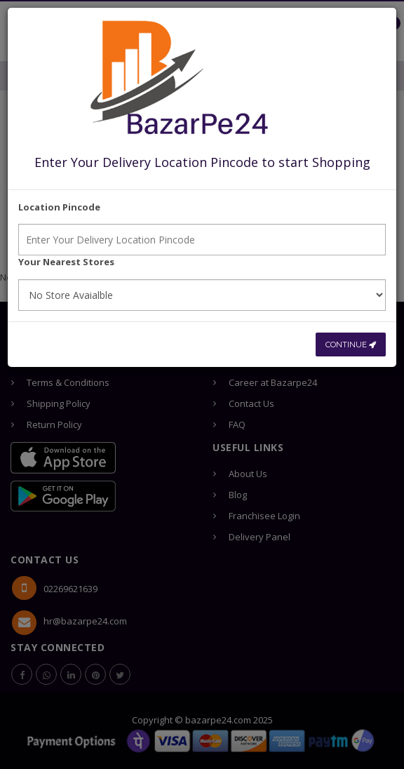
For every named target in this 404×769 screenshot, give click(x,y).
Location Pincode (59, 207)
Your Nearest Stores (66, 261)
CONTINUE (350, 344)
